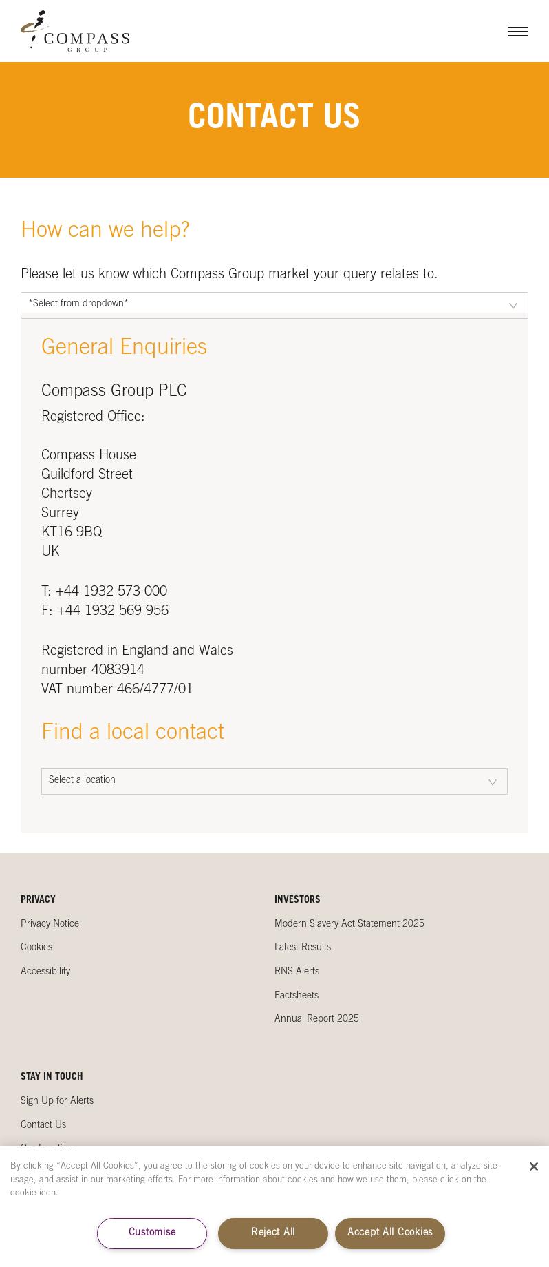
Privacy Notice (50, 925)
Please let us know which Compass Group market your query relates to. (229, 275)
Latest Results (302, 948)
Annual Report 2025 (316, 1020)
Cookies (36, 948)
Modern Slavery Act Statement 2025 (349, 925)
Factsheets (296, 996)
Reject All (273, 1233)
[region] (274, 1206)
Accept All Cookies (390, 1233)
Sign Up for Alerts (57, 1102)
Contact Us (43, 1126)
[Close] (534, 1166)
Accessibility (45, 972)
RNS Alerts (296, 972)
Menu (507, 31)
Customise (152, 1233)
